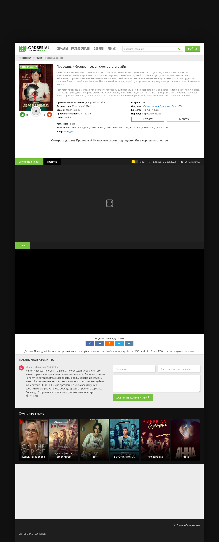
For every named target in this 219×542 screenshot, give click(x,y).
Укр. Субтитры (162, 106)
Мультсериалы (80, 48)
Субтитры (148, 106)
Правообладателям (188, 525)
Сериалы (62, 48)
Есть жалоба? (190, 161)
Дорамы (99, 48)
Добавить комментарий (133, 397)
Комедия (68, 131)
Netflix (68, 117)
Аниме (111, 48)
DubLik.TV (176, 106)
